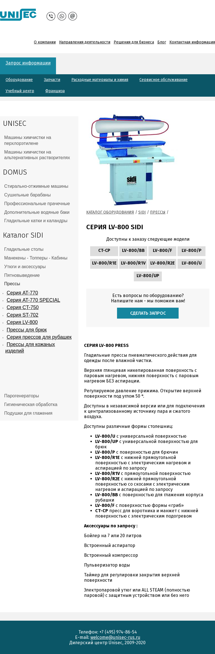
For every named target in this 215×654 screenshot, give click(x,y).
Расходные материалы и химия (99, 79)
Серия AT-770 (22, 293)
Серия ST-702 (22, 315)
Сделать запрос (148, 313)
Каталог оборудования (110, 212)
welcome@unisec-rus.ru (115, 637)
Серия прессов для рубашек (39, 337)
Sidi (142, 212)
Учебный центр (20, 91)
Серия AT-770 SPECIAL (33, 300)
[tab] (39, 140)
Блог (161, 42)
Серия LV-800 (22, 322)
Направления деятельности (84, 42)
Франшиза (55, 91)
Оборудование (19, 79)
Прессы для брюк (27, 330)
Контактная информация (192, 42)
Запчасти (52, 79)
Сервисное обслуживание (163, 79)
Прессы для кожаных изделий (30, 348)
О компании (45, 42)
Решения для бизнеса (134, 42)
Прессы (157, 212)
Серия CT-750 (23, 307)
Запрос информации (28, 63)
